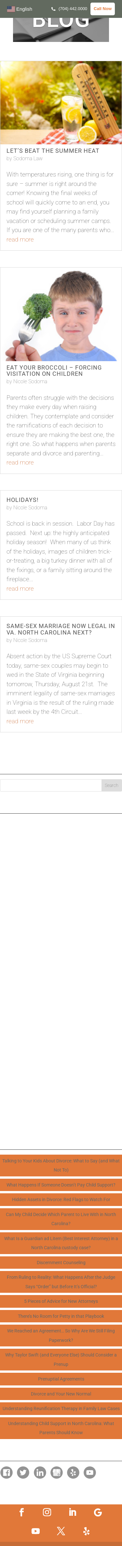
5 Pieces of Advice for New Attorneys (61, 1301)
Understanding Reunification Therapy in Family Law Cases (61, 1408)
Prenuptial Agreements (61, 1379)
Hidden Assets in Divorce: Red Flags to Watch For (61, 1199)
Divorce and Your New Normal (61, 1393)
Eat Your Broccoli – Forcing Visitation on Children (54, 370)
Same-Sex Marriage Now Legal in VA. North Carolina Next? (61, 629)
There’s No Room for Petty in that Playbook (61, 1316)
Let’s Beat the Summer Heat (53, 150)
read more (20, 239)
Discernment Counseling (61, 1262)
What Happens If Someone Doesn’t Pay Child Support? (61, 1184)
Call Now (103, 8)
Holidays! (23, 499)
